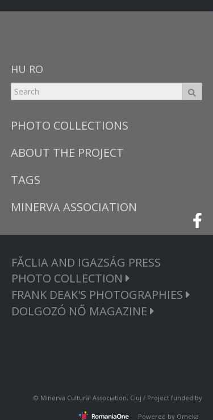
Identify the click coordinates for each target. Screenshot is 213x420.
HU (18, 69)
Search (192, 91)
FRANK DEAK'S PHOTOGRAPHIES (100, 294)
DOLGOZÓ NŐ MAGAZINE (82, 311)
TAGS (25, 179)
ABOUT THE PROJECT (67, 152)
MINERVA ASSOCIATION (74, 207)
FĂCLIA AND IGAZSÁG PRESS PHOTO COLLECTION (86, 270)
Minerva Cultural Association (83, 397)
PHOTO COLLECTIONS (69, 125)
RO (36, 69)
